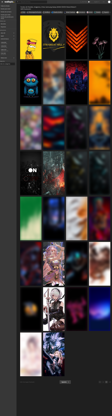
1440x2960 (11, 42)
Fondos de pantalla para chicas (9, 17)
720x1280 (6, 53)
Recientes (6, 24)
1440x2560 (6, 46)
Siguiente (65, 382)
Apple (4, 36)
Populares (6, 27)
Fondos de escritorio (8, 12)
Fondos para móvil (7, 9)
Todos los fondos (7, 6)
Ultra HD (5, 33)
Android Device (7, 39)
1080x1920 (6, 49)
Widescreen (6, 58)
